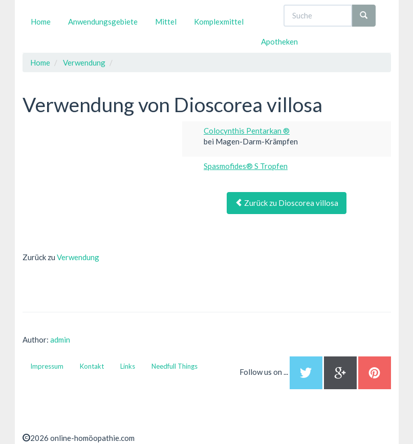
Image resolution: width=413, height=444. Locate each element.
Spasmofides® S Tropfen (246, 166)
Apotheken (279, 41)
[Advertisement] (99, 185)
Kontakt (92, 366)
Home (41, 21)
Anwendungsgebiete (103, 21)
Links (127, 366)
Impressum (46, 366)
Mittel (166, 21)
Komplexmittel (219, 21)
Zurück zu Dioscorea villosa (286, 202)
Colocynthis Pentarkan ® (247, 130)
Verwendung (78, 257)
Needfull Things (174, 366)
